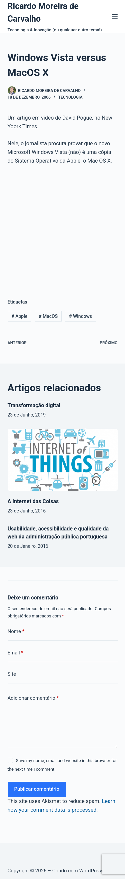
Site (12, 674)
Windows (80, 316)
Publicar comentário (36, 789)
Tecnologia (70, 97)
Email (16, 653)
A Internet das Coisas (33, 501)
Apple (19, 316)
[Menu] (115, 17)
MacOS (48, 316)
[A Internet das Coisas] (63, 460)
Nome (16, 631)
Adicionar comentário (33, 698)
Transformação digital (34, 405)
